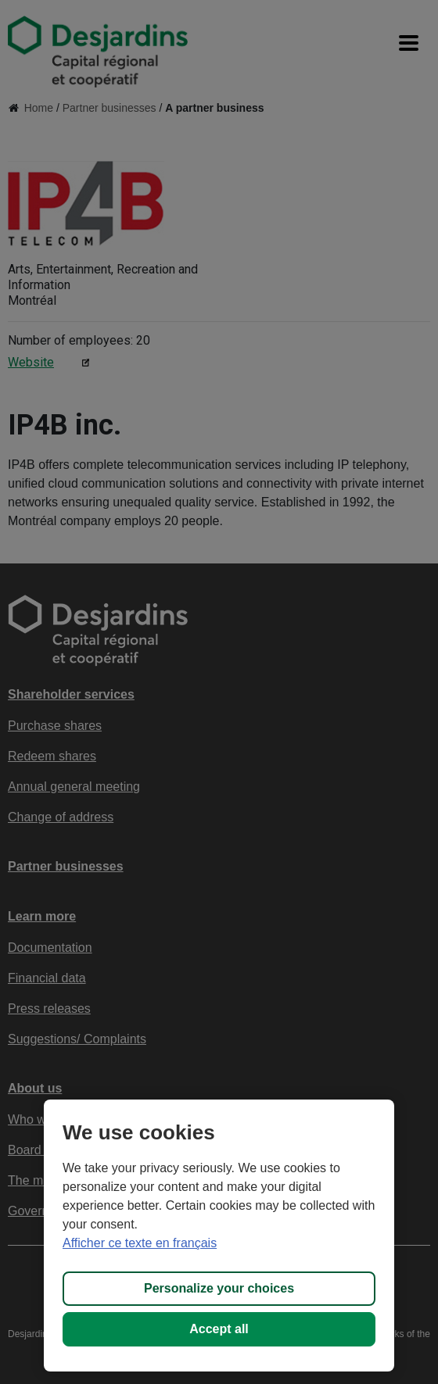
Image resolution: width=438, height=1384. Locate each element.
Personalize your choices (219, 1288)
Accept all (219, 1329)
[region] (219, 1235)
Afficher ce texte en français (140, 1243)
